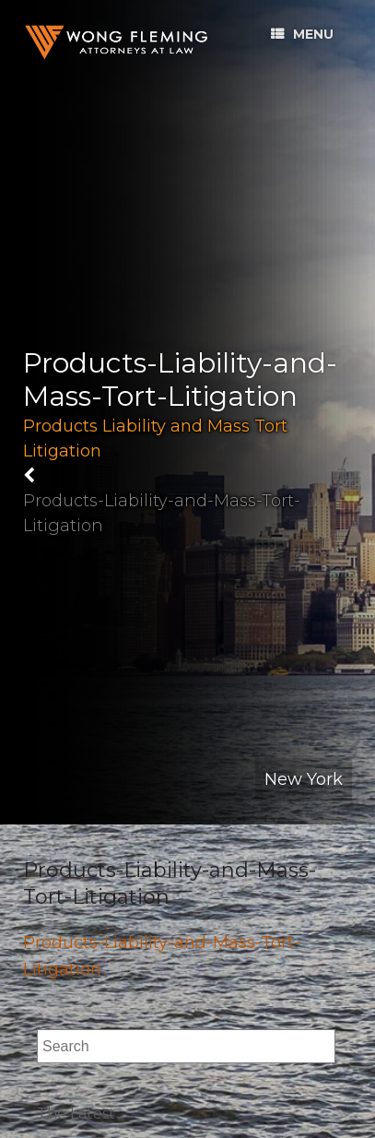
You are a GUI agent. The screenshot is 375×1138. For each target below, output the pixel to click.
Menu (302, 34)
